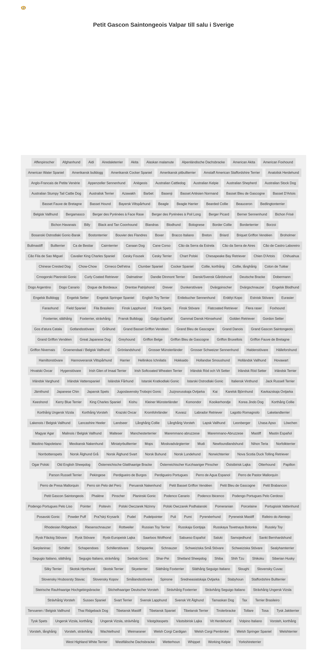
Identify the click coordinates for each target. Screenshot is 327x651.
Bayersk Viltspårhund (134, 204)
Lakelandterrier (279, 412)
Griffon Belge (152, 339)
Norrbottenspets (50, 454)
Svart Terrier (123, 600)
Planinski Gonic (144, 496)
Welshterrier (288, 631)
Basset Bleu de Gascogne (245, 193)
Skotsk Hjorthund (82, 569)
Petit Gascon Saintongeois (64, 496)
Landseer (120, 423)
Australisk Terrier (101, 193)
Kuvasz (181, 412)
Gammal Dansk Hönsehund (201, 318)
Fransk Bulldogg (130, 318)
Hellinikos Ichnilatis (152, 360)
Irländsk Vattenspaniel (83, 381)
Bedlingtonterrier (272, 204)
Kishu (133, 402)
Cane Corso (161, 245)
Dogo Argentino (39, 287)
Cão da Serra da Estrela (196, 245)
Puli (173, 517)
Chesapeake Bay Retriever (226, 256)
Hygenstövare (70, 371)
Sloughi (243, 569)
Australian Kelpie (205, 183)
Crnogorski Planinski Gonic (56, 277)
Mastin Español (280, 433)
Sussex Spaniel (94, 600)
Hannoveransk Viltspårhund (91, 360)
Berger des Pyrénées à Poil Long (176, 214)
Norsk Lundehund (187, 454)
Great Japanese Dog (95, 339)
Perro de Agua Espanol (213, 475)
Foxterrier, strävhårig (95, 318)
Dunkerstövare (191, 287)
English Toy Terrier (156, 298)
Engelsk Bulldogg (46, 298)
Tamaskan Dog (223, 600)
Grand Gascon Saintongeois (272, 329)
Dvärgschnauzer (252, 287)
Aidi (91, 162)
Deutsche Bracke (252, 277)
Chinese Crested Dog (54, 266)
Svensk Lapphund (153, 600)
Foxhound (277, 308)
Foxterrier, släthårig (57, 318)
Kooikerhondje (220, 402)
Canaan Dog (135, 245)
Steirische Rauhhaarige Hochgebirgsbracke (68, 590)
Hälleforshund (286, 350)
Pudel (131, 517)
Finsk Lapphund (134, 308)
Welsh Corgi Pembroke (211, 631)
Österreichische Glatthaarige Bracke (125, 464)
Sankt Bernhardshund (275, 537)
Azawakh (129, 193)
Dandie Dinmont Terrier (168, 277)
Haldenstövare (257, 350)
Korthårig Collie (283, 402)
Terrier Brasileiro (267, 600)
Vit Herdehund (220, 621)
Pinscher (118, 496)
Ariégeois (140, 183)
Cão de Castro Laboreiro (281, 245)
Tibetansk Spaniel (162, 610)
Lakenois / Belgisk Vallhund (50, 423)
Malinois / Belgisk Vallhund (82, 433)
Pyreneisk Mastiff (241, 517)
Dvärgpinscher (221, 287)
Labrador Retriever (208, 412)
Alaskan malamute (160, 162)
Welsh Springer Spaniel (254, 631)
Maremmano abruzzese (182, 433)
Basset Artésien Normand (199, 193)
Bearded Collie (217, 204)
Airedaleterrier (112, 162)
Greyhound (127, 339)
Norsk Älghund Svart (121, 454)
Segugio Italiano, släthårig (52, 558)
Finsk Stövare (189, 308)
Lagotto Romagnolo (245, 412)
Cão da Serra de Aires (238, 245)
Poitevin (105, 506)
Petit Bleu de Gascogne (237, 485)
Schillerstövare (117, 548)
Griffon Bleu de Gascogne (190, 339)
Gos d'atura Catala (48, 329)
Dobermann (282, 277)
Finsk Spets (162, 308)
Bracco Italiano (183, 235)
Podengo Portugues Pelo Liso (50, 506)
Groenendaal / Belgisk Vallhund (86, 350)
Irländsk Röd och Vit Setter (210, 371)
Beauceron (244, 204)
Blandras (151, 225)
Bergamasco (75, 214)
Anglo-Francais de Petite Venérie (55, 183)
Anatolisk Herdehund (283, 172)
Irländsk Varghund (45, 381)
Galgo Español (161, 318)
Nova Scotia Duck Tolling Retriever (263, 454)
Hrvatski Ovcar (41, 371)
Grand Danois (232, 329)
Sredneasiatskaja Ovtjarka (200, 579)
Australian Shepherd (241, 183)
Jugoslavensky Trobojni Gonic (139, 391)
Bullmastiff (35, 245)
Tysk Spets (39, 621)
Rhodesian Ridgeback (60, 527)
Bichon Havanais (63, 225)
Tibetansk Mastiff (128, 610)
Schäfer (64, 548)
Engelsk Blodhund (285, 287)
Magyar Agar (44, 433)
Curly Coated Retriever (101, 277)
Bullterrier (58, 245)
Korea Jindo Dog (251, 402)
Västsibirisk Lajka (189, 621)
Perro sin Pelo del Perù (104, 485)
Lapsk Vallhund (214, 423)
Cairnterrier (109, 245)
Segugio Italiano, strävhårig (99, 558)
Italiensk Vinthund (244, 381)
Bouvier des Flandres (131, 235)
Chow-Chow (88, 266)
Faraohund (50, 308)
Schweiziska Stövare (247, 548)
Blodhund (174, 225)
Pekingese (97, 475)
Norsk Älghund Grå (84, 454)
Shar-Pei (162, 558)
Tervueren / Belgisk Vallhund (49, 610)
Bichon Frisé (284, 214)
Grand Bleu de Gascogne (195, 329)
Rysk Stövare (85, 537)
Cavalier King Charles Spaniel (93, 256)
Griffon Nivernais (42, 350)
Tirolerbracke (226, 610)
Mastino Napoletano (46, 444)
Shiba (219, 558)
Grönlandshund (129, 350)
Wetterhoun (171, 642)
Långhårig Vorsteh (181, 423)
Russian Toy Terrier (156, 527)
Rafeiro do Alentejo (276, 517)
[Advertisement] (146, 67)
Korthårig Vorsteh (95, 412)
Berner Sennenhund (252, 214)
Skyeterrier (139, 569)
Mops (149, 444)
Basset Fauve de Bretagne (62, 204)
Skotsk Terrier (113, 569)
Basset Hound (100, 204)
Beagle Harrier (187, 204)
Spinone (166, 579)
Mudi (201, 444)
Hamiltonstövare (51, 360)
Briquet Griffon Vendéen (254, 235)
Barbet (148, 193)
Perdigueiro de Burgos (130, 475)
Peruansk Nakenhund (145, 485)
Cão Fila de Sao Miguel (45, 256)
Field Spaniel (76, 308)
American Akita (244, 162)
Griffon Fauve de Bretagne (269, 339)
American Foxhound (278, 162)
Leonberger (241, 423)
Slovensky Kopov (105, 579)
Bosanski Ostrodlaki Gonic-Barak (55, 235)
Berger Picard (219, 214)
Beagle (163, 204)
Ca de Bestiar (83, 245)
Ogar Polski (40, 464)
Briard (224, 235)
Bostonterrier (98, 235)
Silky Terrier (53, 569)
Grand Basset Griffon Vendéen (146, 329)
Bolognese (197, 225)
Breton (207, 235)
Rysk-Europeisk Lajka (119, 537)
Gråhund (108, 329)
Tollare (248, 610)
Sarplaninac (42, 548)
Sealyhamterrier (282, 548)
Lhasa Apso (267, 423)
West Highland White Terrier (86, 642)
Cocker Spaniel (182, 266)
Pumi (188, 517)
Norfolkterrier (285, 444)
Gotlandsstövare (82, 329)
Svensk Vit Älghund (189, 600)
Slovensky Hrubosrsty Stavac (63, 579)
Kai (215, 391)
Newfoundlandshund (228, 444)
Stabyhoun (236, 579)
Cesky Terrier (162, 256)
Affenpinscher (44, 162)
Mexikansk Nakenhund (86, 444)
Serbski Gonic (137, 558)
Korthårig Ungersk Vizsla (55, 412)
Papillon (289, 464)
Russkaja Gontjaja (191, 527)
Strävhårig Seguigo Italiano (225, 590)
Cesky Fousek (133, 256)
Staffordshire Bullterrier (268, 579)
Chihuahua (291, 256)
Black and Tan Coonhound (117, 225)
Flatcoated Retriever (223, 308)
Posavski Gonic (48, 517)
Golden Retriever (242, 318)
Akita (134, 162)
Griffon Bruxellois (229, 339)
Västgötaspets (157, 621)
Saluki (218, 537)
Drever (168, 287)
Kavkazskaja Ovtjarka (277, 391)
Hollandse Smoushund (213, 360)
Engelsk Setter (78, 298)
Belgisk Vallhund (45, 214)
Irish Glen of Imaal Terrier (107, 371)
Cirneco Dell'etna (117, 266)
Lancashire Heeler (92, 423)
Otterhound (267, 464)
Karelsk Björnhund (239, 391)
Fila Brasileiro (104, 308)
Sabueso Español (192, 537)
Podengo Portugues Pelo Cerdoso (257, 496)
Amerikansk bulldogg (87, 172)
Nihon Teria (259, 444)
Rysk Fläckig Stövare (51, 537)
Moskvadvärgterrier (175, 444)
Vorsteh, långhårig (43, 631)
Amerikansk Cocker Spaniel (131, 172)
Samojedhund (240, 537)
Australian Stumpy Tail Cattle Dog (56, 193)
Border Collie (222, 225)
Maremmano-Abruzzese (225, 433)
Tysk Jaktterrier (288, 610)
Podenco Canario (177, 496)
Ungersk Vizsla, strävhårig (119, 621)
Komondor (193, 402)
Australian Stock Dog (280, 183)
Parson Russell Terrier (65, 475)
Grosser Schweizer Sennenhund (215, 350)
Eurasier (287, 298)
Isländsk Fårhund (120, 381)
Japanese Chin (68, 391)
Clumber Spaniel (150, 266)
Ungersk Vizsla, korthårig (73, 621)
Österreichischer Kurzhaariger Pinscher (189, 464)
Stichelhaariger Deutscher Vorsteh (133, 590)
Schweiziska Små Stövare (204, 548)
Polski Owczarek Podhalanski (185, 506)
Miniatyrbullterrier (124, 444)
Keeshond (40, 402)
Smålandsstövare (139, 579)
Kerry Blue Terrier (69, 402)
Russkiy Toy (274, 527)
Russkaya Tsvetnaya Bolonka (235, 527)
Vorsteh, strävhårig (78, 631)
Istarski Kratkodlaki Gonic (160, 381)
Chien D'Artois (264, 256)
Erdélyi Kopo (232, 298)
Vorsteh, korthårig (283, 621)
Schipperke (144, 548)
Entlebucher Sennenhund (196, 298)
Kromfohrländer (156, 412)
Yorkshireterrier (250, 642)
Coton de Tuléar (276, 266)
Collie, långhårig (245, 266)
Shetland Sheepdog (191, 558)
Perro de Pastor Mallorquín (258, 475)
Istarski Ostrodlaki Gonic (205, 381)
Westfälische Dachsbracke (135, 642)
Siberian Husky (283, 558)
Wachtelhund (110, 631)
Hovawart (281, 360)
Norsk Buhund (155, 454)
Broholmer (288, 235)
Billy (87, 225)
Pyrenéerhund (210, 517)
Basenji (166, 193)
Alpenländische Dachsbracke (203, 162)
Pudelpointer (153, 517)
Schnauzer (169, 548)
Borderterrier (249, 225)
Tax (244, 600)
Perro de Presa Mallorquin (59, 485)
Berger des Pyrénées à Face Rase (118, 214)
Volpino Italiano (250, 621)
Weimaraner (137, 631)
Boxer (159, 235)
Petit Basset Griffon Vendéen (190, 485)
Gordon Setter (273, 318)
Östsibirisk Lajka (238, 464)
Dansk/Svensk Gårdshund (212, 277)
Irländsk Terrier (285, 371)
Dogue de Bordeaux (102, 287)
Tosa (265, 610)
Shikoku (258, 558)
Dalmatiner (135, 277)
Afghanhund (71, 162)
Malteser (115, 433)
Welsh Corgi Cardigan (170, 631)
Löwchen (290, 423)
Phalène (98, 496)
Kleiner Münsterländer (161, 402)
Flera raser (254, 308)
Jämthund (41, 391)
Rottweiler (126, 527)
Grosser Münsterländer (165, 350)
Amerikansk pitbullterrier (178, 172)
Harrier (125, 360)
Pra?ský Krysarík (106, 517)
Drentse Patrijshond (140, 287)
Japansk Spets (98, 391)
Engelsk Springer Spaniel (115, 298)
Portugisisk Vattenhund (282, 506)
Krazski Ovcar (126, 412)
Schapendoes (88, 548)
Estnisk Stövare (261, 298)
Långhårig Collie (147, 423)
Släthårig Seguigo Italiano (211, 569)
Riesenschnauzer (98, 527)
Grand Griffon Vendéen (55, 339)
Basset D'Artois (284, 193)
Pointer (85, 506)
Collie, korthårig (213, 266)
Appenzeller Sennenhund (107, 183)
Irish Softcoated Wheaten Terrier (158, 371)
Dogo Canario (69, 287)
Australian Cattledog (170, 183)
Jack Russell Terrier (280, 381)
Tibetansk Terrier (196, 610)
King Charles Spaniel (105, 402)
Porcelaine (249, 506)
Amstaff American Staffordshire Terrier (232, 172)
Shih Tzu (237, 558)
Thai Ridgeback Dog (93, 610)
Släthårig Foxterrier (170, 569)
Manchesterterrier (143, 433)
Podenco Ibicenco (211, 496)
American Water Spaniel (46, 172)
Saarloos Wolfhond (157, 537)
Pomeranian (224, 506)
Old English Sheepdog (73, 464)
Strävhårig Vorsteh (61, 600)
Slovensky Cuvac (270, 569)
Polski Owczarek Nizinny (137, 506)
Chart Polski (189, 256)
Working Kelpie (219, 642)
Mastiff (256, 433)
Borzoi (271, 225)
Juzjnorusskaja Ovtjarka (187, 391)
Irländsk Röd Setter (252, 371)
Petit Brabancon (275, 485)
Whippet (194, 642)
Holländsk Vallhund (252, 360)
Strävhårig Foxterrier (182, 590)
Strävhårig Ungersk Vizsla (272, 590)
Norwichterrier (219, 454)
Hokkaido (181, 360)
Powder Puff (77, 517)
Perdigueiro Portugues (171, 475)
